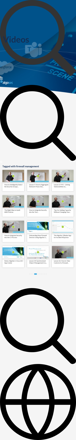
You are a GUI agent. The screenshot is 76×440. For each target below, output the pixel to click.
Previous (30, 274)
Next (45, 274)
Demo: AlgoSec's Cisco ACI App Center (13, 262)
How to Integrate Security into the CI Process (13, 236)
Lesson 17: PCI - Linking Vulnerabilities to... (62, 186)
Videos (16, 39)
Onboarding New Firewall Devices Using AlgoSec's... (38, 236)
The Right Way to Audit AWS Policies (12, 211)
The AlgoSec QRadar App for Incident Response (62, 236)
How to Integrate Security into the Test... (38, 211)
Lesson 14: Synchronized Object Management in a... (38, 262)
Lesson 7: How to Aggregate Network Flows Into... (38, 186)
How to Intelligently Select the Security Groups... (13, 186)
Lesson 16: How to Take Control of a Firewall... (62, 262)
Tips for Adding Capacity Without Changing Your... (62, 211)
